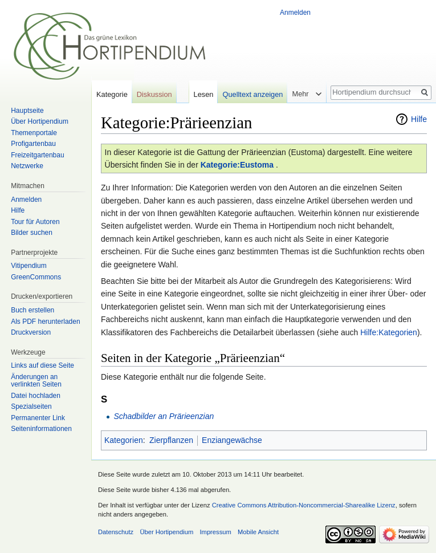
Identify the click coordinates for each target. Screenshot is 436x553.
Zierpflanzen (171, 440)
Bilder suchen (31, 233)
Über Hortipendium (39, 121)
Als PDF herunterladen (45, 322)
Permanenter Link (38, 418)
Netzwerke (27, 166)
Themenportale (34, 133)
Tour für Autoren (35, 222)
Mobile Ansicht (258, 531)
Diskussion (154, 94)
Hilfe (419, 119)
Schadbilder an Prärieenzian (163, 416)
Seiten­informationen (41, 429)
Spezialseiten (31, 406)
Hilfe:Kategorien (388, 332)
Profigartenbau (33, 144)
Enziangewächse (232, 440)
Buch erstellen (32, 310)
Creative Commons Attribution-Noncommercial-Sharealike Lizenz (304, 505)
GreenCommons (36, 277)
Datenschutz (115, 531)
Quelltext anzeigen (252, 94)
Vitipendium (28, 266)
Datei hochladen (35, 396)
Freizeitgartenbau (37, 155)
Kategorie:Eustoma (237, 164)
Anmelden (295, 13)
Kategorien (123, 440)
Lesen (204, 94)
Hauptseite (27, 111)
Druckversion (31, 332)
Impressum (215, 531)
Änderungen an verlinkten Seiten (36, 381)
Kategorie (112, 94)
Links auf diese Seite (42, 365)
